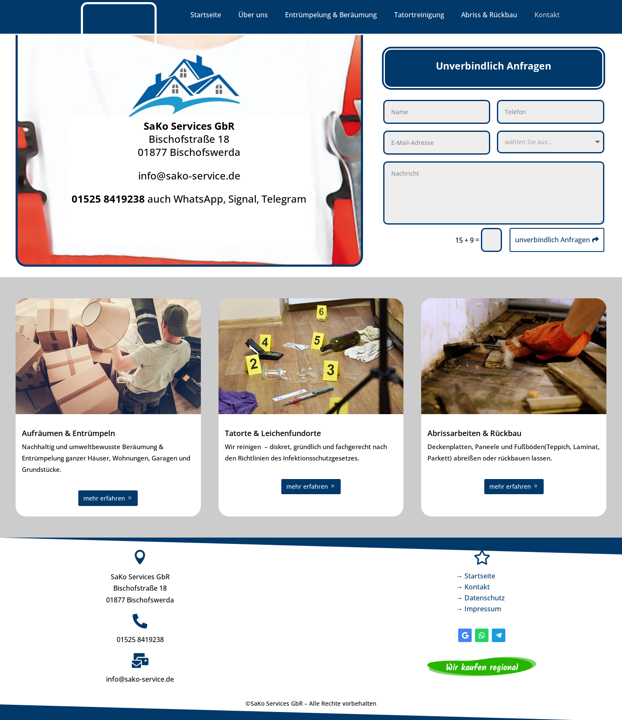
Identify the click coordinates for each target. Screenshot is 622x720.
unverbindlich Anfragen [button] (552, 238)
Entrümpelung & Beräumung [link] (331, 15)
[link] (119, 67)
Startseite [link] (205, 15)
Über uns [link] (253, 15)
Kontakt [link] (547, 15)
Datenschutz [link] (484, 596)
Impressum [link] (482, 607)
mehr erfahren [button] (104, 497)
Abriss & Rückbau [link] (489, 15)
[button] (465, 634)
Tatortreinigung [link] (419, 15)
